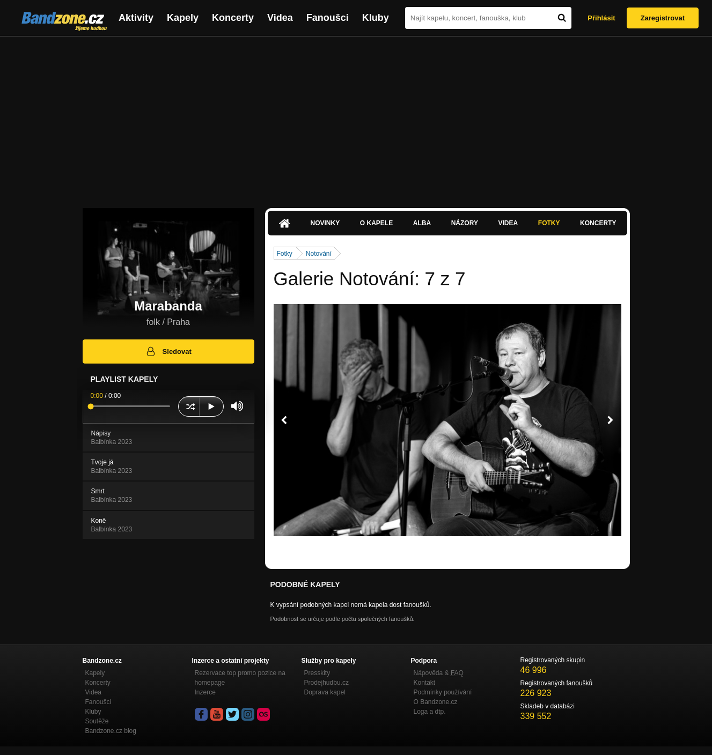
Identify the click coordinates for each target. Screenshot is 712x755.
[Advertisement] (356, 117)
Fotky (549, 223)
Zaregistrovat (663, 18)
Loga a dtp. (430, 711)
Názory (464, 223)
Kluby (375, 17)
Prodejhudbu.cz (326, 682)
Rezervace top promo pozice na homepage (240, 677)
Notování (319, 253)
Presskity (317, 673)
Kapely (183, 17)
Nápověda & (439, 673)
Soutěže (97, 721)
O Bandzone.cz (436, 702)
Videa (280, 17)
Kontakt (425, 682)
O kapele (376, 223)
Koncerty (233, 17)
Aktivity (136, 17)
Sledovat (168, 351)
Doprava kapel (325, 692)
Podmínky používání (443, 692)
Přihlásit (601, 18)
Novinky (325, 223)
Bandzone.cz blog (110, 731)
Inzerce (205, 692)
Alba (422, 223)
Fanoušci (327, 17)
